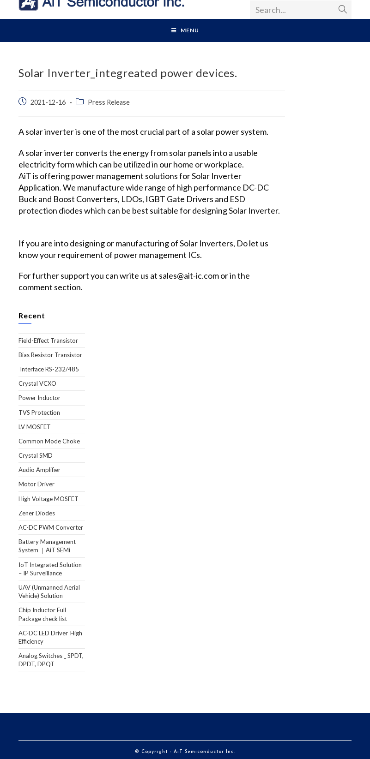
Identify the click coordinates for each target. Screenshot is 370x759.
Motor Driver (36, 484)
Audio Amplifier (39, 469)
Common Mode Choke (49, 441)
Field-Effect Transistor (48, 340)
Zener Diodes (36, 513)
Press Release (109, 102)
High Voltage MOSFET (48, 498)
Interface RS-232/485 (48, 369)
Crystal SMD (35, 455)
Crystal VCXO (37, 383)
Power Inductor (39, 397)
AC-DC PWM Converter (50, 527)
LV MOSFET (34, 426)
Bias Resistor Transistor (50, 355)
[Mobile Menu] (185, 30)
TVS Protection (39, 412)
